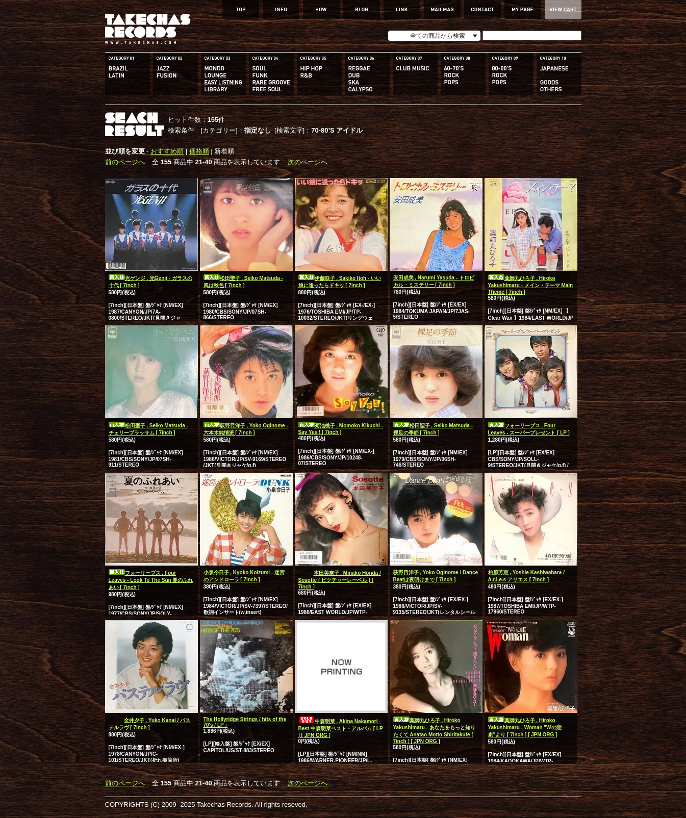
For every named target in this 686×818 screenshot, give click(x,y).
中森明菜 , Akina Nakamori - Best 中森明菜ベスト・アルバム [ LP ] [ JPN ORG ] (340, 728)
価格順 (199, 151)
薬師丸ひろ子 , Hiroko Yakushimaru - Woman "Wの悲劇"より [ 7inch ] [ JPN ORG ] (525, 727)
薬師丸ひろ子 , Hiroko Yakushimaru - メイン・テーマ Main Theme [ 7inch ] (530, 285)
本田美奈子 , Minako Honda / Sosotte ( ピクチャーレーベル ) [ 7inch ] (339, 580)
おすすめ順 (167, 151)
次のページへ (307, 162)
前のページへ (125, 162)
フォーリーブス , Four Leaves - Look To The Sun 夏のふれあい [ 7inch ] (151, 580)
